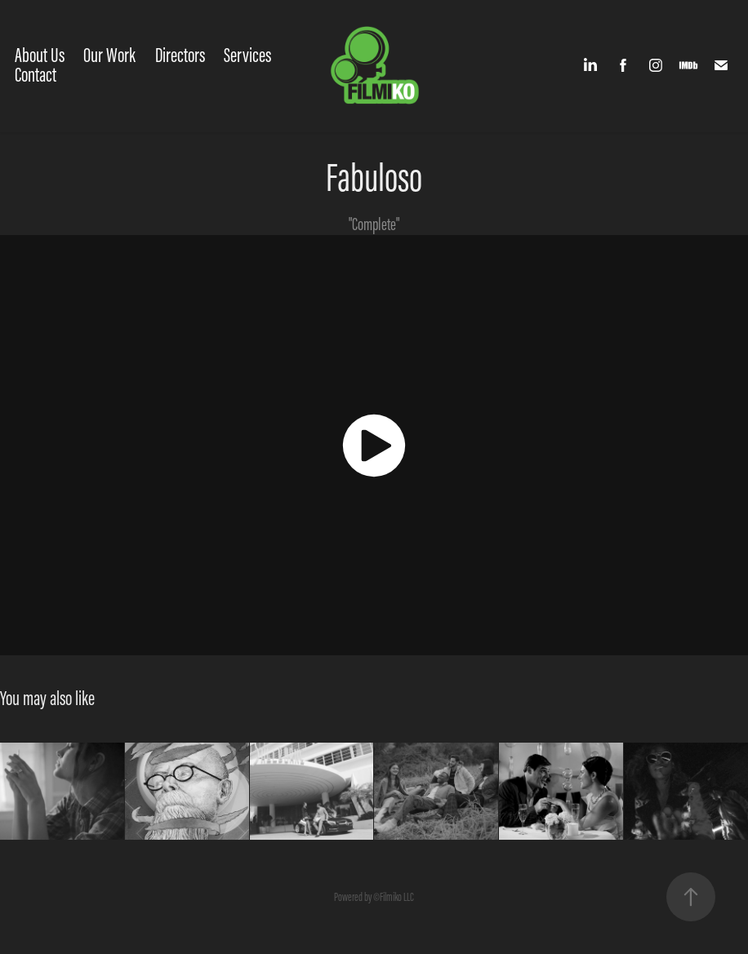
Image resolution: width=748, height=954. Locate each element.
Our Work (109, 55)
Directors (180, 55)
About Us (40, 55)
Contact (35, 74)
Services (247, 55)
